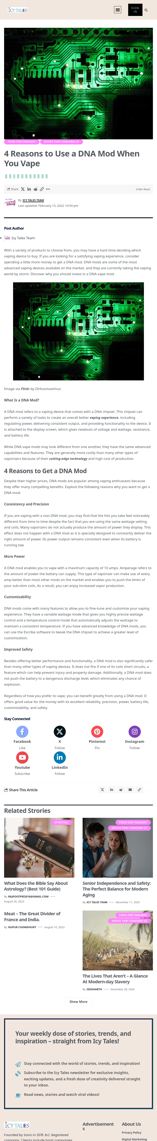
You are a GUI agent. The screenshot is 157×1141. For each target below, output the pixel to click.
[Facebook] (22, 740)
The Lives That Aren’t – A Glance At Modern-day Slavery (115, 984)
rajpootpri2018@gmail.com (28, 901)
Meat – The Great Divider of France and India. (32, 922)
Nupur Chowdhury (22, 932)
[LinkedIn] (59, 767)
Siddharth (94, 994)
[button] (117, 10)
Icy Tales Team (35, 202)
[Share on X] (23, 190)
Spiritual (61, 828)
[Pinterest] (97, 740)
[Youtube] (22, 767)
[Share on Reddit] (35, 190)
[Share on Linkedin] (29, 190)
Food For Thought (22, 142)
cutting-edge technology (69, 460)
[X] (59, 740)
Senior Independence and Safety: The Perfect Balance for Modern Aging (117, 894)
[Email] (128, 794)
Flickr (25, 390)
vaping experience (105, 419)
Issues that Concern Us (61, 142)
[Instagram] (135, 740)
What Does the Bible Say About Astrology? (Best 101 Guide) (36, 891)
